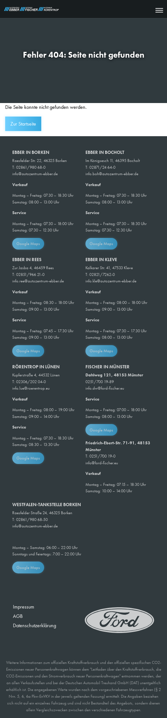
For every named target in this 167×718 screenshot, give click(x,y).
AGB (18, 616)
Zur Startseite (23, 123)
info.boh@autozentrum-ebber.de (111, 173)
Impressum (23, 606)
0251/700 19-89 (99, 381)
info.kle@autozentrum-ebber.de (110, 281)
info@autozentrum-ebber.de (35, 173)
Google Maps (28, 243)
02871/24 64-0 (102, 167)
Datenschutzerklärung (34, 625)
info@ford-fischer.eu (101, 463)
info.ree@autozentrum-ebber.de (38, 281)
